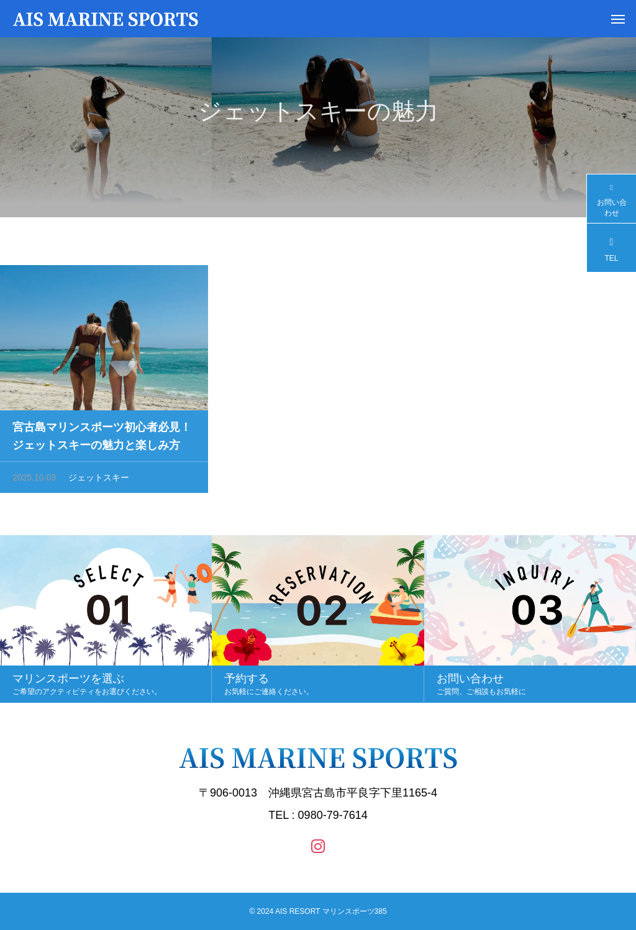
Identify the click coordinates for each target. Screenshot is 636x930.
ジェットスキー (98, 482)
